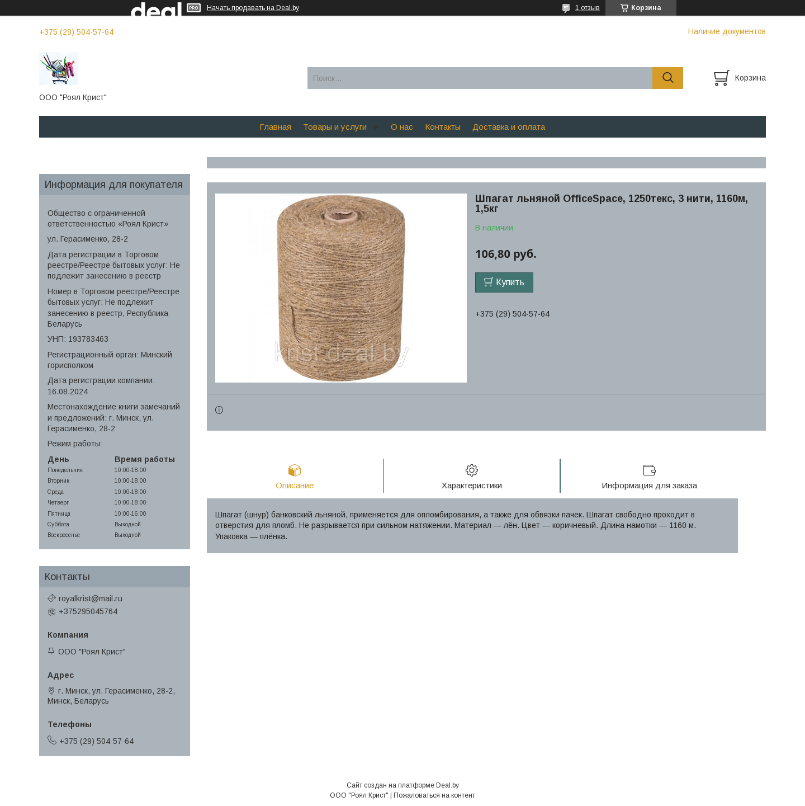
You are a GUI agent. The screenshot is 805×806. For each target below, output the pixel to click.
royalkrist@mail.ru (90, 598)
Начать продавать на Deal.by (253, 8)
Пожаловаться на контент (434, 795)
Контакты (443, 126)
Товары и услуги (335, 126)
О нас (402, 126)
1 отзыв (587, 8)
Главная (275, 126)
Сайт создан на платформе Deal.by (403, 785)
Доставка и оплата (508, 126)
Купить (510, 282)
